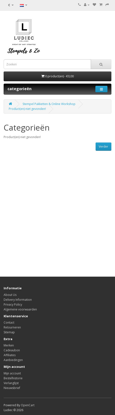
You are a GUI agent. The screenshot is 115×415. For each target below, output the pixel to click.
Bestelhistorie (13, 378)
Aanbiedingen (13, 360)
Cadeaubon (12, 350)
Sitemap (9, 332)
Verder (103, 146)
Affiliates (10, 355)
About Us (10, 295)
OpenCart (27, 405)
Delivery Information (18, 300)
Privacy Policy (13, 304)
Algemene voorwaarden (20, 309)
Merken (9, 345)
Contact (9, 322)
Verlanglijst (11, 383)
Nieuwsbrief (12, 388)
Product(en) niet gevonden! (27, 109)
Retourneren (12, 327)
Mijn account (12, 373)
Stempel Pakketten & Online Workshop (49, 104)
